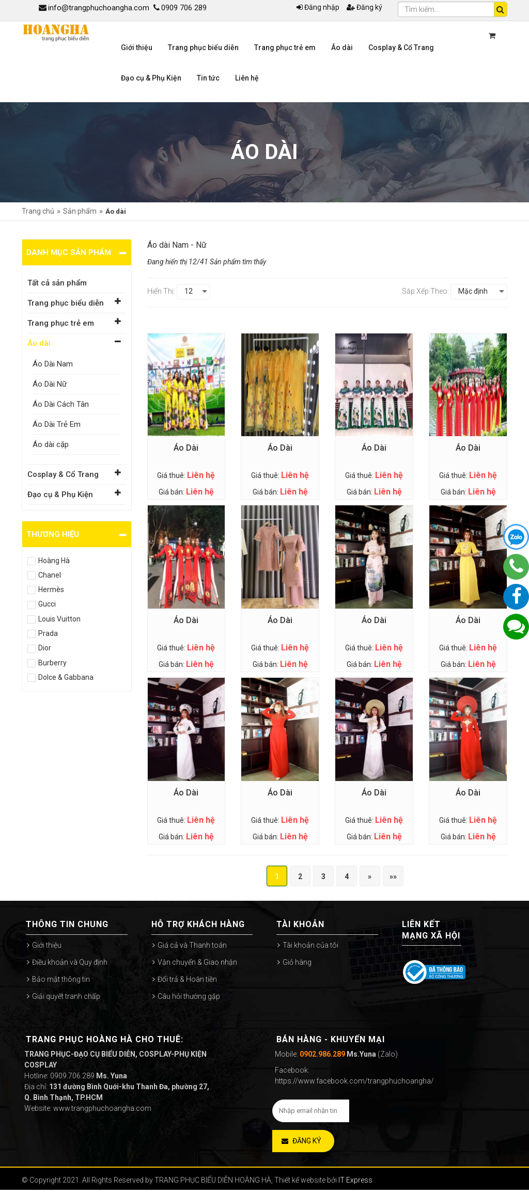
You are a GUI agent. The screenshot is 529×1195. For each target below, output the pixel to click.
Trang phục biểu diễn (65, 303)
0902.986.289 (322, 1054)
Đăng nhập (318, 7)
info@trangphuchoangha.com (94, 7)
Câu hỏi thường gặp (189, 996)
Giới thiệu (46, 945)
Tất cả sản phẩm (57, 283)
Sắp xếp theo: (425, 291)
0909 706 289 (180, 7)
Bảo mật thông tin (61, 979)
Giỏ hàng (297, 962)
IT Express (355, 1180)
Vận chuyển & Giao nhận (197, 962)
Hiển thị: (161, 291)
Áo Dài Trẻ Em (57, 424)
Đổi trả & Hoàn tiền (187, 979)
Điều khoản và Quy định (69, 962)
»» (393, 876)
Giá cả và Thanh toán (192, 945)
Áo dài (39, 343)
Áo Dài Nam (53, 364)
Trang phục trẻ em (60, 323)
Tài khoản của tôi (310, 945)
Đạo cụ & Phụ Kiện (60, 494)
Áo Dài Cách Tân (61, 404)
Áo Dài (186, 448)
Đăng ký (364, 7)
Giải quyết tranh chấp (66, 996)
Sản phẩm (80, 211)
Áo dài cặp (51, 444)
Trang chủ (38, 211)
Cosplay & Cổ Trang (63, 474)
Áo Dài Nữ (50, 384)
